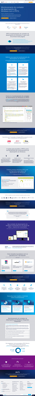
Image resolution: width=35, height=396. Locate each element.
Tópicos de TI (3, 3)
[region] (17, 395)
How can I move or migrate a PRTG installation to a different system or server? (17, 308)
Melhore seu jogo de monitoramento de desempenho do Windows (19, 39)
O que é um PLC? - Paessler (4, 309)
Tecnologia (5, 3)
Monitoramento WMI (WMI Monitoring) (28, 309)
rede (15, 161)
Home (1, 3)
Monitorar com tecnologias (27, 308)
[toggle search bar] (33, 2)
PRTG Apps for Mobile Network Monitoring (17, 310)
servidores (10, 60)
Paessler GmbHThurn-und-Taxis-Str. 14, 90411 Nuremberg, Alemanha (30, 383)
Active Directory (15, 100)
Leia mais (3, 270)
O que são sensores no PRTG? (9, 337)
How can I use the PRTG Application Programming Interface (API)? (16, 309)
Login (30, 0)
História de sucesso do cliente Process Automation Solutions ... (6, 308)
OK (29, 394)
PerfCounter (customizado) (6, 180)
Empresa (26, 0)
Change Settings (25, 394)
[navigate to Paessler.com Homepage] (2, 2)
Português (33, 0)
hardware (9, 88)
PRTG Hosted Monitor (11, 289)
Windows (14, 60)
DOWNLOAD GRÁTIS (13, 132)
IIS (9, 160)
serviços (11, 88)
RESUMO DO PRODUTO (21, 132)
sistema (8, 73)
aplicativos (12, 60)
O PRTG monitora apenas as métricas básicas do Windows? (12, 334)
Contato (28, 0)
